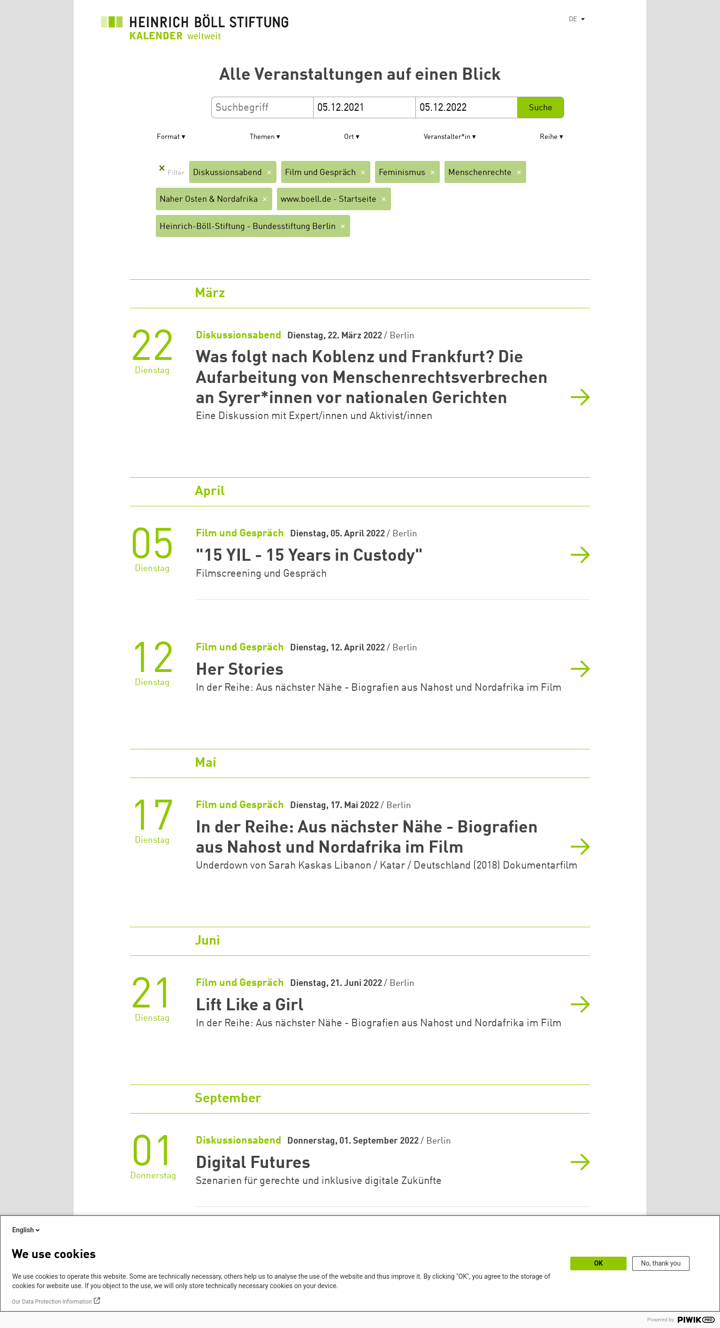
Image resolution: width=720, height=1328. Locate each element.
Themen (262, 137)
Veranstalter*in (447, 137)
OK (598, 1263)
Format (168, 137)
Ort (349, 137)
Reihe (549, 137)
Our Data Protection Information (52, 1301)
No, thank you (661, 1263)
